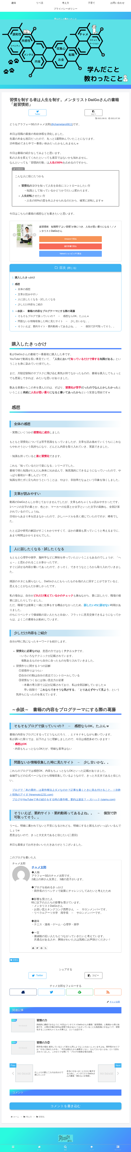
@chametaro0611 (61, 124)
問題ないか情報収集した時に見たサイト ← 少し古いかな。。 (56, 315)
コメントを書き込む (65, 1108)
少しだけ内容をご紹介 (31, 298)
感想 (17, 277)
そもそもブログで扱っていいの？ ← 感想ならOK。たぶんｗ (56, 310)
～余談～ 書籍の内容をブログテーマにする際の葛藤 (47, 305)
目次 (62, 260)
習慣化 (14, 960)
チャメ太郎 (39, 867)
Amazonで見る (52, 239)
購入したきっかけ (25, 270)
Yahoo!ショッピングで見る (52, 246)
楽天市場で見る (80, 239)
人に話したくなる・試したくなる (38, 293)
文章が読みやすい (28, 287)
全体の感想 (25, 282)
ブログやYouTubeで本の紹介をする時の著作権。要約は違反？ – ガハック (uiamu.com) (63, 799)
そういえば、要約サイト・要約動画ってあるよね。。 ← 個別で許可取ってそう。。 (66, 323)
